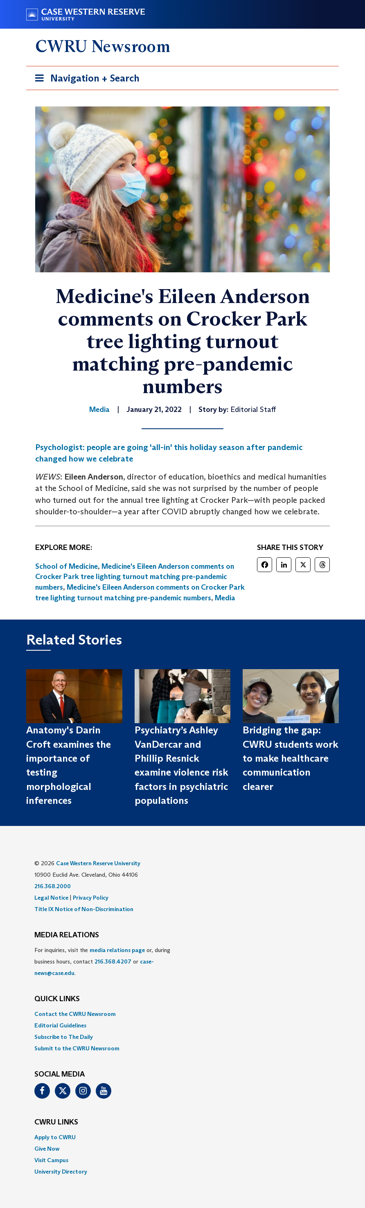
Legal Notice (51, 897)
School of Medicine (66, 566)
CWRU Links (56, 1122)
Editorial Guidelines (60, 1025)
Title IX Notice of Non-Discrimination (83, 909)
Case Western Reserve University (98, 863)
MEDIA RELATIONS (66, 935)
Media (225, 597)
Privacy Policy (90, 897)
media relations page (117, 950)
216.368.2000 (52, 886)
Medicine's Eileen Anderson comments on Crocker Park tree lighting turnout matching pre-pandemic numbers (134, 577)
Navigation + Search (85, 80)
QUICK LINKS (57, 999)
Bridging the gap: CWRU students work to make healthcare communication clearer (290, 758)
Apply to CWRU (55, 1137)
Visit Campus (51, 1160)
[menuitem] (182, 1014)
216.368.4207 (113, 961)
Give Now (46, 1148)
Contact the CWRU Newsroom (75, 1014)
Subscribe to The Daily (63, 1037)
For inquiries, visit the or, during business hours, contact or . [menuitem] (102, 961)
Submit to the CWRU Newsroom (76, 1048)
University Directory (60, 1171)
